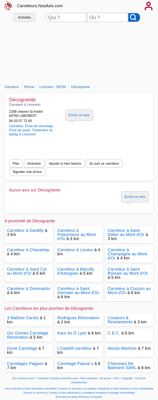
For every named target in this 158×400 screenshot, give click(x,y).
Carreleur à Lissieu (75, 250)
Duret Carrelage (22, 348)
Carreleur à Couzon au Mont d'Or (129, 290)
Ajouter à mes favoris (65, 163)
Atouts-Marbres (122, 348)
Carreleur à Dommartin (28, 288)
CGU (116, 378)
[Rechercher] (134, 17)
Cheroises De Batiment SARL (122, 365)
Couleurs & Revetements (120, 320)
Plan (16, 163)
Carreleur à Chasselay (28, 250)
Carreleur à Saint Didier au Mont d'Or (126, 232)
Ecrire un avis (79, 115)
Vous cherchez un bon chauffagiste (133, 388)
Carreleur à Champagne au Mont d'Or (127, 254)
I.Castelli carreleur (74, 348)
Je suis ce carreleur (104, 163)
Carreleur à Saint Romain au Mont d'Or (128, 271)
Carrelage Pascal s (75, 363)
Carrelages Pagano (25, 363)
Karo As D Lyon (72, 333)
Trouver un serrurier (70, 388)
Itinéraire (34, 163)
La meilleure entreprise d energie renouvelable (108, 392)
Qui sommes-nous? (24, 378)
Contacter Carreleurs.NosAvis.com (57, 378)
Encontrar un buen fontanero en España (79, 396)
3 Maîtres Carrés (23, 318)
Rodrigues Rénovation (78, 318)
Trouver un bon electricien (64, 392)
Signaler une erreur (27, 172)
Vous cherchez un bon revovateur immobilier (31, 388)
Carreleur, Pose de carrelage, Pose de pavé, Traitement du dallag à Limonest (31, 130)
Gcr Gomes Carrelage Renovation (28, 335)
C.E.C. (114, 333)
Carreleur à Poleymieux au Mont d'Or (76, 234)
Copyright (128, 378)
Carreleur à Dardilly (25, 230)
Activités (24, 17)
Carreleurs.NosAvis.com (40, 6)
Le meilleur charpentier (97, 388)
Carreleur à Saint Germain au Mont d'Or (78, 290)
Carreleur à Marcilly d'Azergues (75, 271)
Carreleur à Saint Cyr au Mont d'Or (27, 271)
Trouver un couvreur (35, 392)
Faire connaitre (88, 378)
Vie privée (105, 378)
